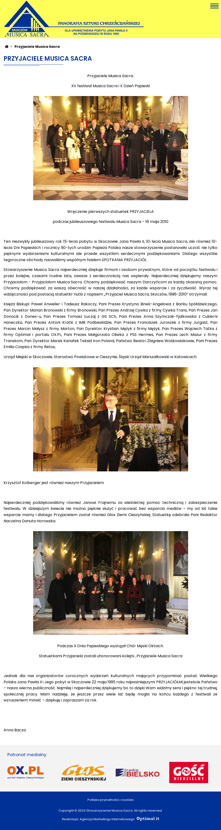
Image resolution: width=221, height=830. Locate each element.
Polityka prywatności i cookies (110, 800)
